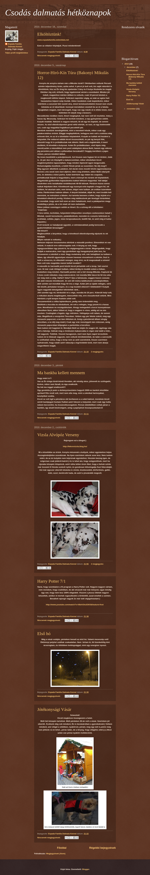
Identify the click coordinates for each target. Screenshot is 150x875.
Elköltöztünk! (49, 34)
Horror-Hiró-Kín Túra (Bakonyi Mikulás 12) (135, 76)
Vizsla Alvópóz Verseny (58, 434)
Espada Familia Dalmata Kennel (15, 45)
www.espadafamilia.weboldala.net (53, 40)
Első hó (44, 633)
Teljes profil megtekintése (16, 53)
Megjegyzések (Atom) (55, 853)
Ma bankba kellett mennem (61, 372)
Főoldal (61, 847)
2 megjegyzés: (97, 352)
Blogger (85, 869)
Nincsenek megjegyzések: (49, 55)
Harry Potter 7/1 (51, 581)
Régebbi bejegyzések (102, 847)
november (131, 109)
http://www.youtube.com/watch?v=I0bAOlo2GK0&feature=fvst (75, 605)
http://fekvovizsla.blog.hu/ (75, 446)
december (131, 67)
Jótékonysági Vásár (54, 709)
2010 (127, 64)
